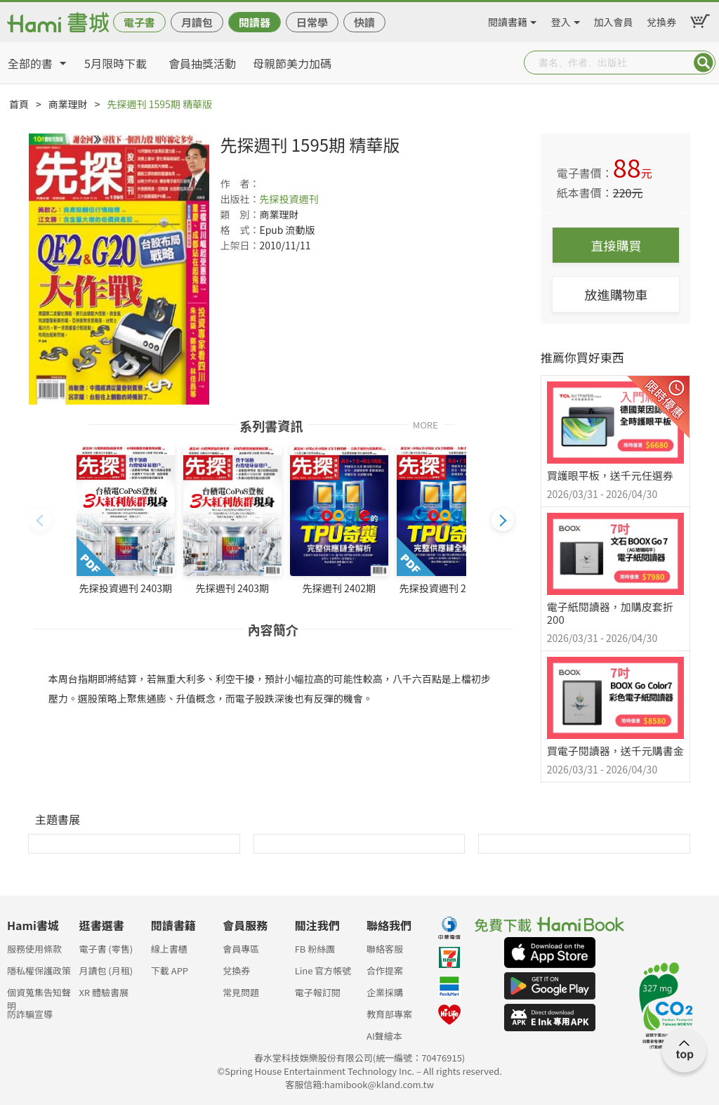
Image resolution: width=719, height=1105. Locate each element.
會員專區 (241, 948)
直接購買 (616, 245)
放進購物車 (615, 294)
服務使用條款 (34, 948)
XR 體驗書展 (103, 992)
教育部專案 (389, 1014)
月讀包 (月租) (106, 970)
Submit (703, 62)
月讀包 (197, 22)
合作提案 (385, 970)
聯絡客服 (385, 948)
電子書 (139, 22)
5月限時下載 (115, 63)
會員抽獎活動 (202, 63)
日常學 (312, 22)
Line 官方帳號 (323, 970)
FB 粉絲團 (315, 948)
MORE (425, 424)
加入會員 (613, 20)
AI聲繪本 (384, 1035)
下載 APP (169, 970)
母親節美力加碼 (292, 63)
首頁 (19, 104)
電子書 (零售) (106, 948)
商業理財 (68, 104)
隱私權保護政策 (39, 970)
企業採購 (385, 992)
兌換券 (661, 20)
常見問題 (241, 992)
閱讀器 (254, 22)
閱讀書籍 (507, 20)
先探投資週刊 (288, 199)
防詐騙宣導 (30, 1014)
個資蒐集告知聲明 (39, 996)
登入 (561, 20)
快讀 (364, 22)
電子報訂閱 (318, 992)
